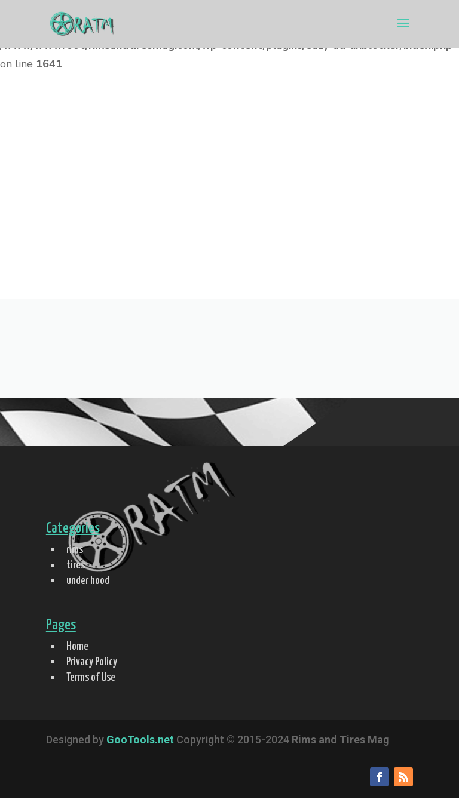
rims (74, 549)
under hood (87, 580)
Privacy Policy (91, 662)
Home (77, 646)
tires (75, 565)
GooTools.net (140, 739)
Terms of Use (90, 677)
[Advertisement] (229, 209)
